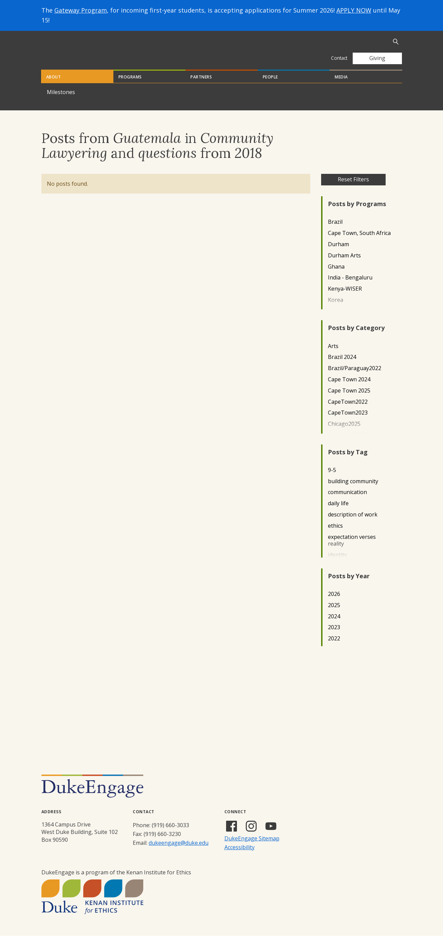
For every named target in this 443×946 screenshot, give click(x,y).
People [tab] (270, 87)
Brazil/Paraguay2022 (354, 378)
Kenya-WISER (345, 299)
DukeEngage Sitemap (251, 848)
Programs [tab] (130, 87)
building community (353, 491)
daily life (338, 513)
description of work (352, 524)
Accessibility (239, 857)
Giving (377, 58)
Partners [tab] (201, 87)
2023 (334, 637)
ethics (335, 536)
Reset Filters (353, 189)
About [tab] (53, 87)
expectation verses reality (352, 551)
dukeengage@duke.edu (178, 853)
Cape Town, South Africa (359, 243)
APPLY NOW (353, 10)
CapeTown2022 (348, 412)
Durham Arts (344, 265)
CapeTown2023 (348, 422)
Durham (338, 254)
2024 (334, 626)
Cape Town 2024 (349, 389)
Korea (335, 310)
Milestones (61, 102)
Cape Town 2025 (349, 400)
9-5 (332, 480)
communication (347, 502)
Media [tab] (341, 87)
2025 (334, 615)
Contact (339, 58)
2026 (334, 604)
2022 (334, 648)
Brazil (335, 232)
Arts (333, 356)
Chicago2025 (344, 434)
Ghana (336, 276)
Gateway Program (80, 10)
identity (337, 565)
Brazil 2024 (342, 367)
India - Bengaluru (350, 287)
